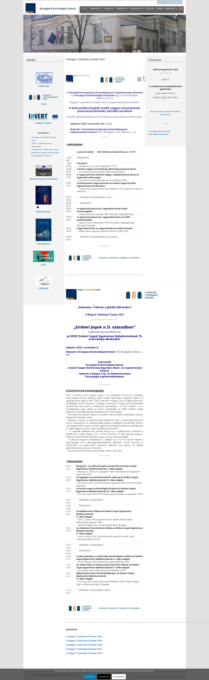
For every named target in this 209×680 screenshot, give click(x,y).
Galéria (159, 8)
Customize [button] (119, 676)
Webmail (43, 288)
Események (137, 8)
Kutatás (109, 8)
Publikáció (122, 8)
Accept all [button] (89, 676)
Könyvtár (150, 8)
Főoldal (84, 8)
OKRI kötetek (43, 211)
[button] (27, 33)
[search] (169, 2)
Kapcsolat (171, 8)
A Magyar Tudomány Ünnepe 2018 (84, 636)
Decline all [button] (104, 676)
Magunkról (96, 8)
